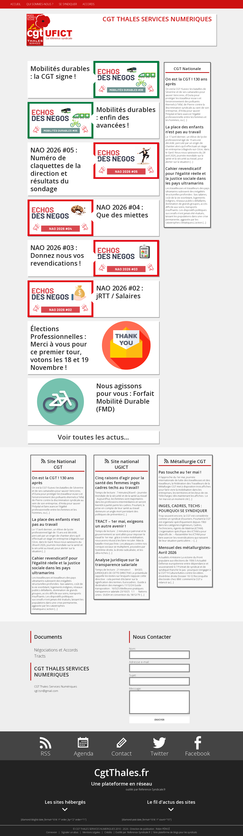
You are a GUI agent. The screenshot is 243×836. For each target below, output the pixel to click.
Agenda (83, 753)
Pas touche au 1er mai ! (180, 472)
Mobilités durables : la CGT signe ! (60, 72)
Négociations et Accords (56, 650)
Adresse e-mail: (139, 662)
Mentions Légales (91, 832)
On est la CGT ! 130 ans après (186, 82)
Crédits (108, 832)
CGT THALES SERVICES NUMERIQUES (157, 19)
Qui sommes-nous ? (39, 4)
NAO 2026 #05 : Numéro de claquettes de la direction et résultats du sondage (55, 169)
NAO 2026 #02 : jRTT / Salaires (119, 292)
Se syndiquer (68, 4)
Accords (89, 4)
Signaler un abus (69, 832)
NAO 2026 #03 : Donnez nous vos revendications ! (57, 255)
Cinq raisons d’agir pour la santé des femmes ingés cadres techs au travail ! (119, 482)
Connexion (51, 832)
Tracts (40, 656)
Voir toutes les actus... (93, 437)
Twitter (159, 753)
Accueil (15, 4)
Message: (135, 688)
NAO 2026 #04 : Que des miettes (122, 211)
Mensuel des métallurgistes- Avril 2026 (185, 550)
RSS (45, 753)
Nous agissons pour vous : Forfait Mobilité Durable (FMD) (125, 397)
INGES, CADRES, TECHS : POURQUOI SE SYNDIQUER (183, 508)
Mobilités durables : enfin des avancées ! (125, 117)
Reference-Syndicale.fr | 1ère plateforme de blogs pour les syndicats (162, 832)
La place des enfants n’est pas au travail (184, 129)
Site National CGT (61, 464)
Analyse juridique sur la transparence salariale (117, 562)
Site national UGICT (125, 464)
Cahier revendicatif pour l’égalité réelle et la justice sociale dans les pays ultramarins (185, 176)
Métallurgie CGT (188, 461)
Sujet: (132, 675)
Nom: (132, 648)
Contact (121, 753)
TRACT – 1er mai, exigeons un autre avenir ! (119, 524)
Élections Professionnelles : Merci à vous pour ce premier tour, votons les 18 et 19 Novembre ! (59, 348)
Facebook (197, 753)
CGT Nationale (187, 68)
